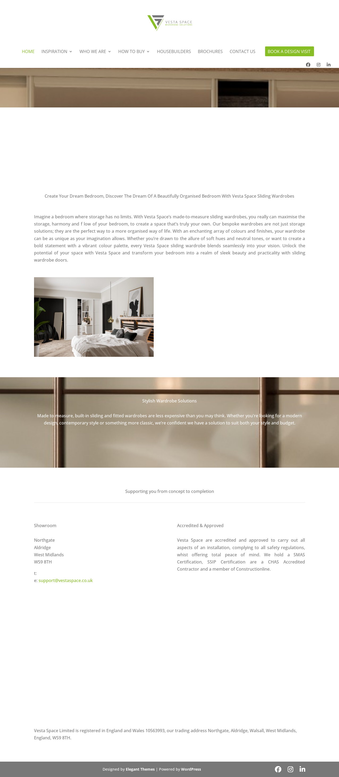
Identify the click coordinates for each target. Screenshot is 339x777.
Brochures (210, 52)
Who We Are (92, 52)
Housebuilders (174, 52)
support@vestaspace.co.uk (66, 580)
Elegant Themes (140, 769)
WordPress (191, 769)
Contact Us (243, 52)
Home (28, 52)
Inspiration (54, 52)
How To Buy (131, 52)
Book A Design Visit (289, 52)
